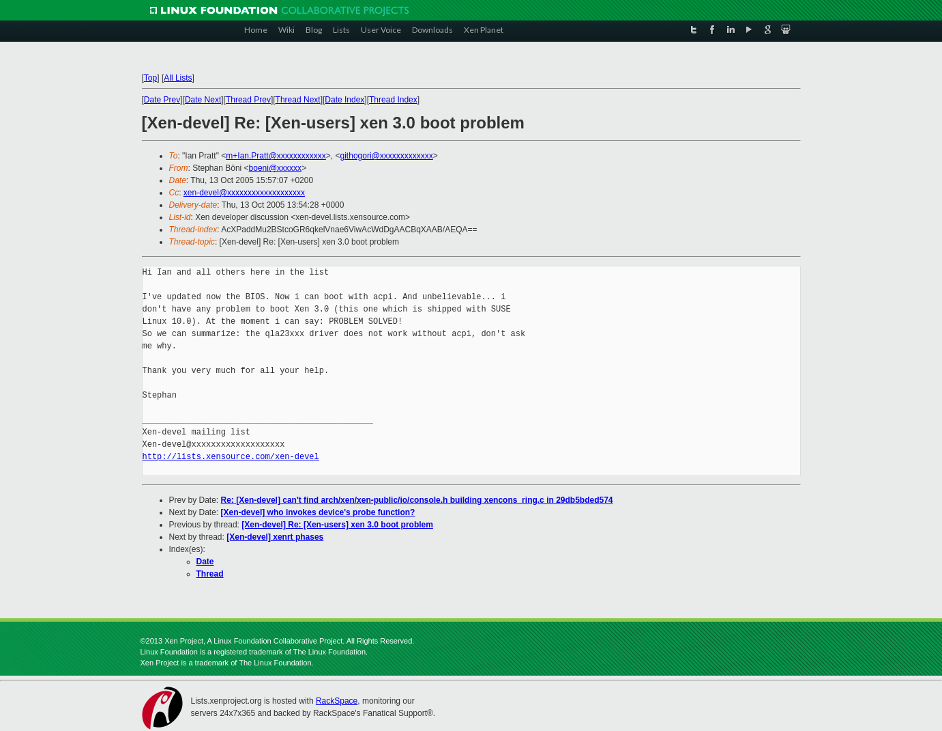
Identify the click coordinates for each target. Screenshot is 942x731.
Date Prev (162, 100)
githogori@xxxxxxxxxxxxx (386, 156)
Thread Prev (248, 100)
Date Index (344, 100)
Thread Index (393, 100)
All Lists (178, 78)
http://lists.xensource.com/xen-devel (231, 457)
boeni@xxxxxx (275, 168)
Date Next (203, 100)
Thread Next (298, 100)
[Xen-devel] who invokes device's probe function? (318, 512)
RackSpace (336, 701)
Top (150, 78)
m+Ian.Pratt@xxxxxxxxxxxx (276, 156)
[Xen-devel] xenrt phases (274, 537)
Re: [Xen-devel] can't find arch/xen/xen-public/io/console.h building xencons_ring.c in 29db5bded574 (417, 500)
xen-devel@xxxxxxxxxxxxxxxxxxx (244, 192)
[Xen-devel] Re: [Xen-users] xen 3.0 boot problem (337, 524)
